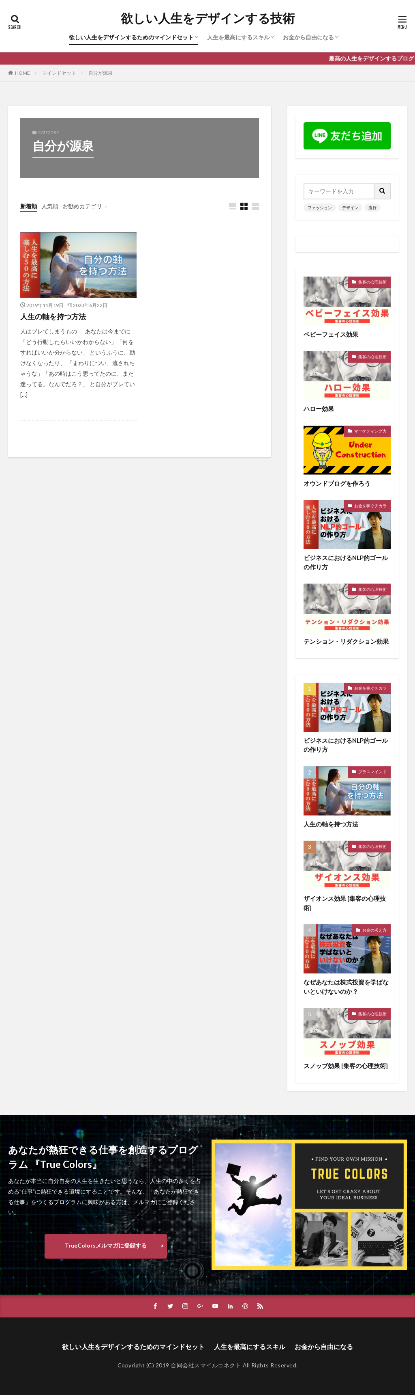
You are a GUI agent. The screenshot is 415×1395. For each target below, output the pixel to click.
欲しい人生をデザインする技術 (208, 18)
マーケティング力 (370, 430)
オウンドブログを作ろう (337, 483)
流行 (372, 207)
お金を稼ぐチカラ (370, 505)
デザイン (350, 207)
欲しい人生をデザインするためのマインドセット (131, 37)
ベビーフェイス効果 (331, 334)
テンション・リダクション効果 (346, 641)
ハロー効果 (319, 408)
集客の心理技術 (372, 281)
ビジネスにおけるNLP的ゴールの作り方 (346, 562)
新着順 (28, 206)
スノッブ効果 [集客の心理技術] (346, 1065)
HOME (22, 73)
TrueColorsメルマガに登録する (106, 1245)
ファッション (320, 207)
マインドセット (59, 73)
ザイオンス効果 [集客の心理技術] (345, 903)
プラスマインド (372, 771)
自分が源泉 (100, 73)
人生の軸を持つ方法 (53, 316)
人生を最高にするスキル (238, 37)
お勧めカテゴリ (82, 206)
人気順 (49, 206)
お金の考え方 (374, 930)
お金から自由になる (308, 37)
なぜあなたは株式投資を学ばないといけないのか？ (346, 986)
